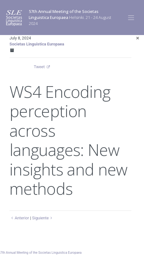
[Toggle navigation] (131, 17)
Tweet (39, 66)
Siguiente (43, 218)
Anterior (19, 218)
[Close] (137, 38)
